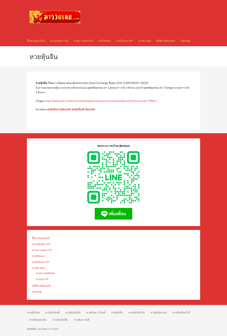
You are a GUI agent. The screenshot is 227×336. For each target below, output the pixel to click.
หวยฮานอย (144, 41)
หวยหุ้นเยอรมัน (38, 319)
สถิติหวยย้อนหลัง (165, 41)
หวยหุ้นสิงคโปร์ (181, 312)
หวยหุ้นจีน (117, 312)
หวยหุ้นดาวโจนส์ (95, 312)
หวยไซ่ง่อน (104, 41)
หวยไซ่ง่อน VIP (124, 41)
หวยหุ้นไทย (33, 312)
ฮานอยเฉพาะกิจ (59, 41)
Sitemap (185, 41)
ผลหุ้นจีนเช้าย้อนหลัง (83, 109)
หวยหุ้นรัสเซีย (60, 319)
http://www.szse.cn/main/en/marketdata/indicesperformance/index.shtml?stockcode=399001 (101, 101)
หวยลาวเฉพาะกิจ (83, 41)
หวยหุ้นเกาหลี (81, 319)
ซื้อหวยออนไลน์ (36, 41)
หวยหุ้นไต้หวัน (137, 312)
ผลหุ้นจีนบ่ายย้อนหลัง (59, 109)
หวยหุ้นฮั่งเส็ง (73, 312)
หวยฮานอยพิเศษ (45, 273)
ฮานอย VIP (42, 279)
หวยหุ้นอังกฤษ (159, 312)
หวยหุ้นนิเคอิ (52, 312)
